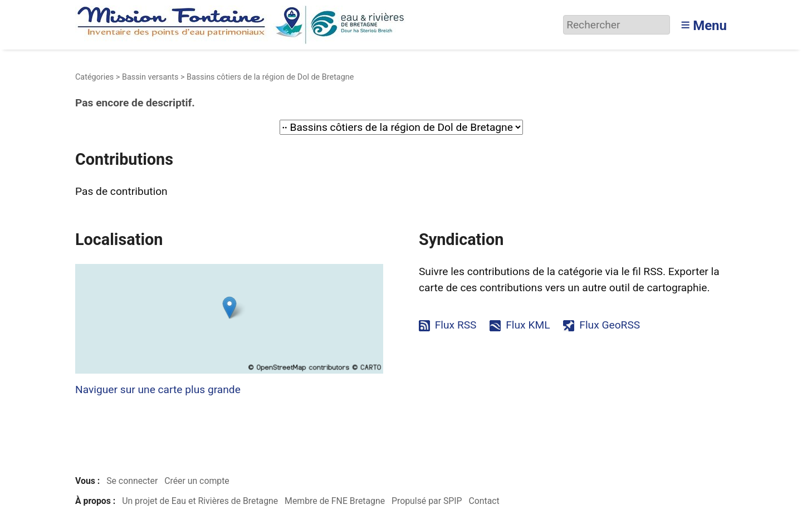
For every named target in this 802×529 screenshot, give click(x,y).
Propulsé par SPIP (427, 501)
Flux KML (528, 325)
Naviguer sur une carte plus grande (158, 389)
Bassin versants (150, 77)
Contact (483, 501)
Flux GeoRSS (609, 325)
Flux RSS (456, 325)
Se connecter (132, 481)
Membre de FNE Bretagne (335, 501)
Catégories (94, 77)
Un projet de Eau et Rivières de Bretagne (200, 501)
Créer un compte (196, 481)
